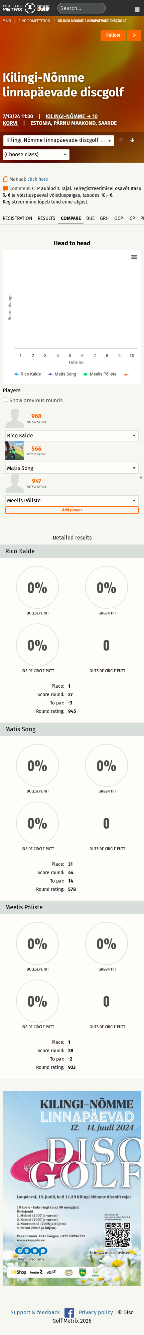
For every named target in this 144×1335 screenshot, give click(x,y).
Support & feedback (35, 1312)
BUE (90, 218)
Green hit (107, 613)
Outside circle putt (107, 671)
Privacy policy (96, 1312)
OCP (118, 218)
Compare (71, 218)
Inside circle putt (38, 671)
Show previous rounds (32, 401)
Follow (113, 35)
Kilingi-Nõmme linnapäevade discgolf (63, 85)
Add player (72, 510)
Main (7, 21)
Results (46, 218)
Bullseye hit (38, 613)
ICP (131, 218)
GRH (104, 218)
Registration (17, 218)
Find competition (34, 21)
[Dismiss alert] (141, 477)
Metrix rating (36, 422)
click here (37, 179)
